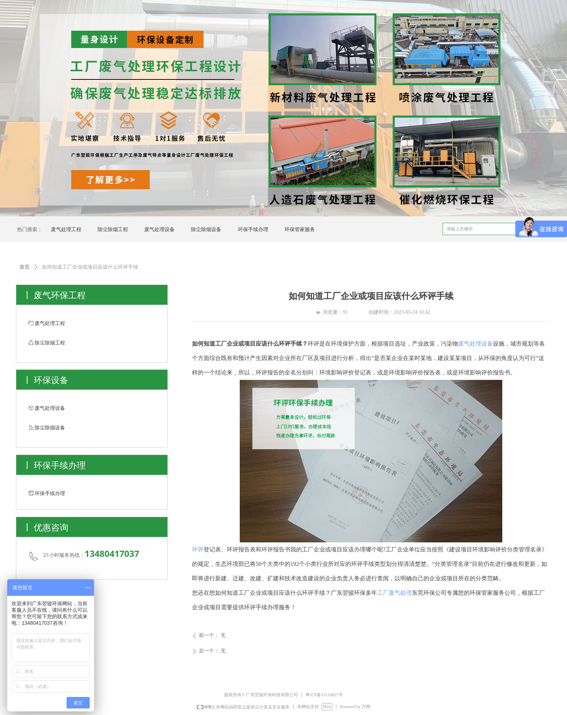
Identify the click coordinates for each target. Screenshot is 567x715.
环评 (198, 549)
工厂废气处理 (394, 593)
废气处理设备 (475, 344)
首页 (25, 267)
